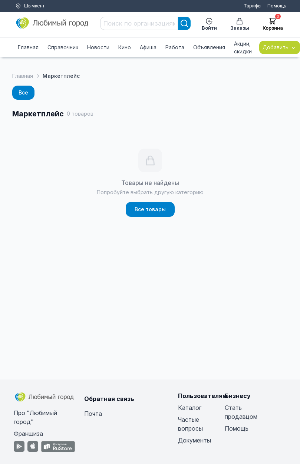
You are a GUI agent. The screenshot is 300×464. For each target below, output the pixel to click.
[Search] (184, 23)
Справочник (62, 47)
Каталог (189, 407)
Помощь (276, 6)
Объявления (209, 47)
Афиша (148, 47)
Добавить (280, 47)
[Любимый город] (52, 23)
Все (23, 92)
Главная (28, 47)
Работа (174, 47)
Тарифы (252, 6)
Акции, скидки (243, 47)
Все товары (150, 209)
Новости (98, 47)
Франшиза (28, 433)
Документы (194, 440)
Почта (93, 413)
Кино (124, 47)
